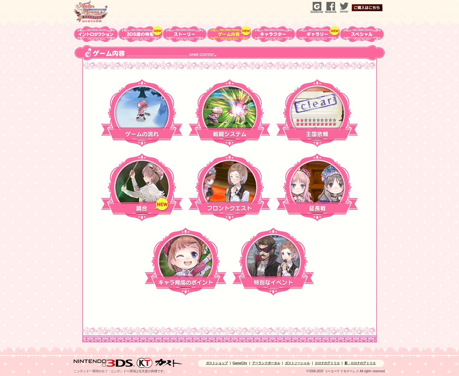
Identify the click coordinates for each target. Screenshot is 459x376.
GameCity (239, 363)
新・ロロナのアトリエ (360, 363)
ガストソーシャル (297, 363)
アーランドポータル (266, 363)
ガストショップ (217, 363)
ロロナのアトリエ (327, 363)
